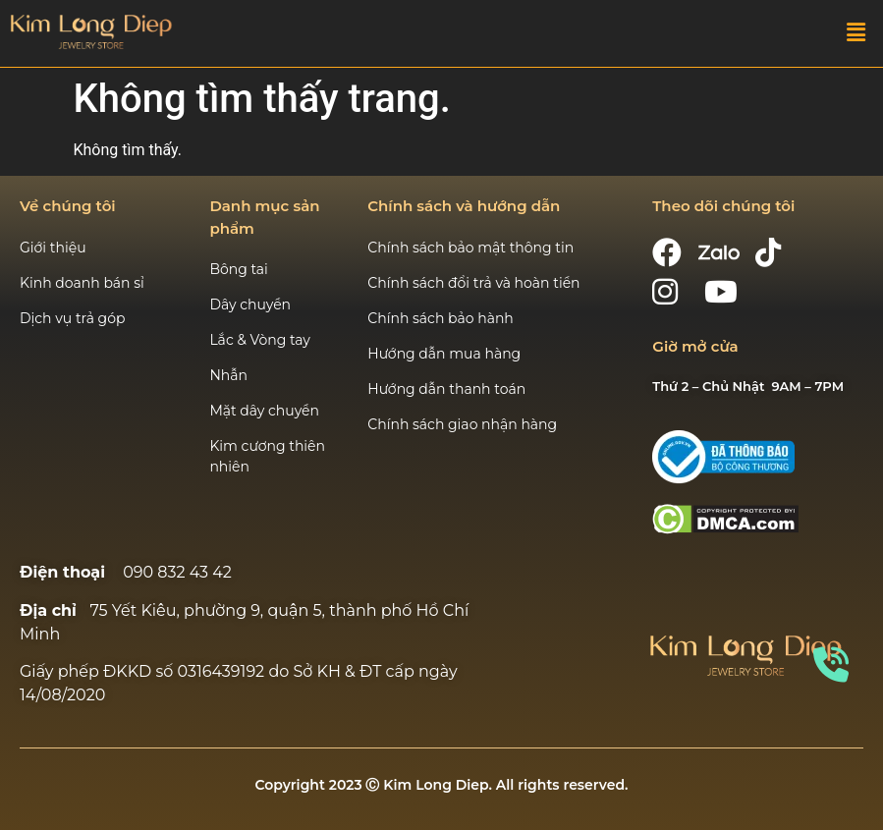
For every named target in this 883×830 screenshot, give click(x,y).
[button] (856, 33)
